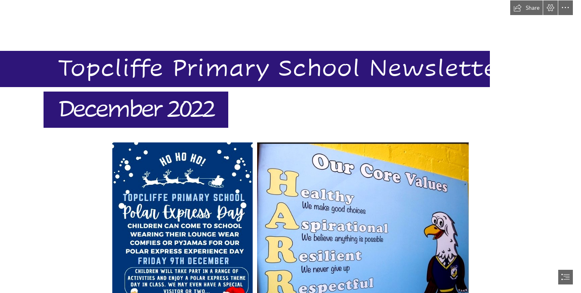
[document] (290, 146)
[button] (526, 7)
